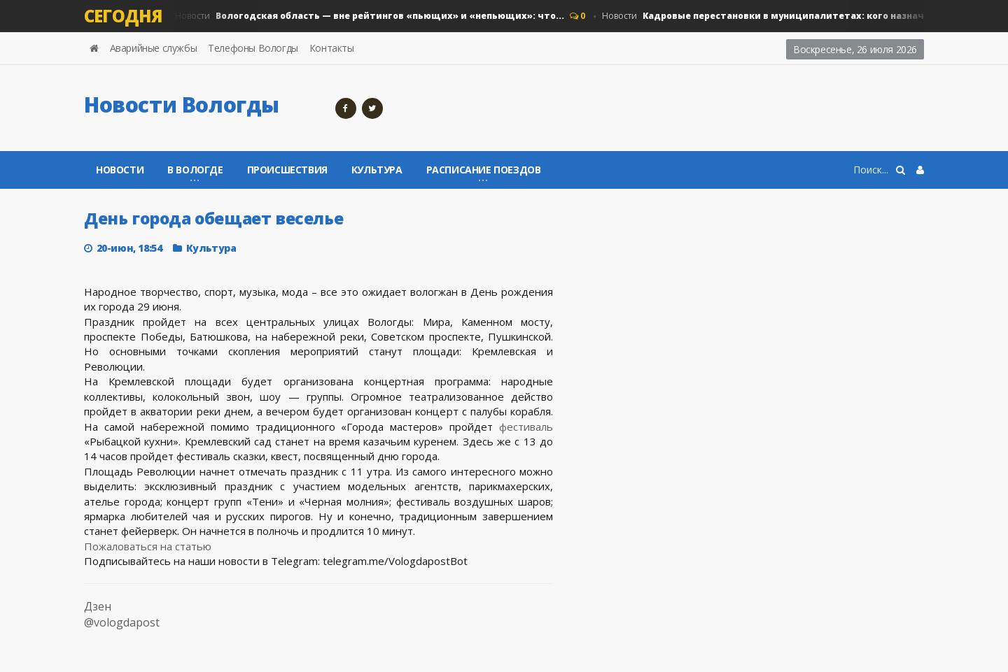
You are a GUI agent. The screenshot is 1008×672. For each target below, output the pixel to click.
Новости (369, 16)
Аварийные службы (153, 48)
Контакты (331, 48)
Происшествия (287, 169)
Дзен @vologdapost (122, 614)
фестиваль (526, 427)
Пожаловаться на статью (147, 546)
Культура (376, 169)
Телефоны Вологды (253, 48)
